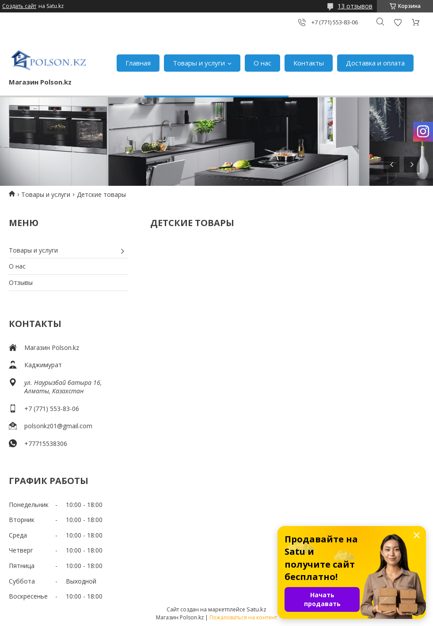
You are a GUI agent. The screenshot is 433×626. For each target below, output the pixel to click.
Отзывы (21, 282)
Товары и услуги (199, 62)
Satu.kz (256, 609)
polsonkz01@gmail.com (58, 426)
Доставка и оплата (375, 62)
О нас (262, 62)
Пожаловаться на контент (243, 617)
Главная (138, 62)
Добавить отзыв (397, 22)
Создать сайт (19, 6)
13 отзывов (355, 6)
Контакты (308, 62)
